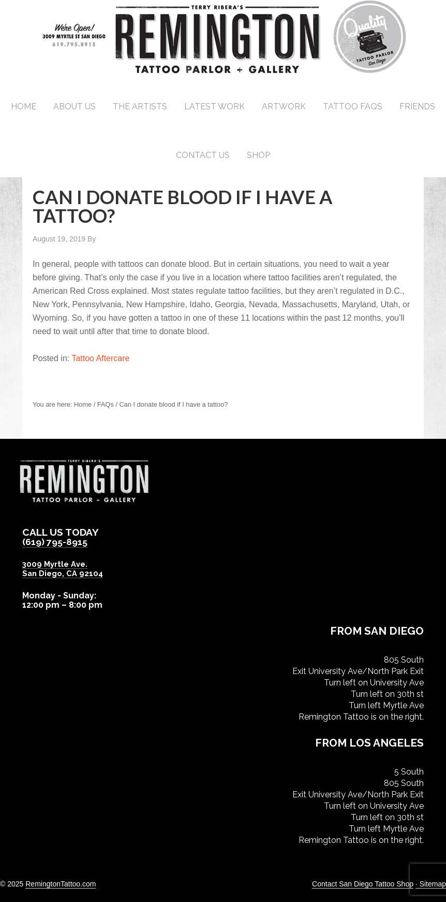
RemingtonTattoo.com (60, 883)
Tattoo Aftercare (100, 358)
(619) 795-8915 (57, 541)
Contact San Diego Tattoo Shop (362, 883)
